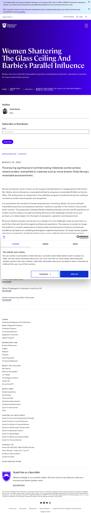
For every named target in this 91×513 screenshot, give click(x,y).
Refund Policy (33, 508)
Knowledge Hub (15, 89)
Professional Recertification (11, 404)
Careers (5, 381)
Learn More (21, 12)
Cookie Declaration (45, 508)
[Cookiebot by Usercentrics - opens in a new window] (78, 237)
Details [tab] (45, 244)
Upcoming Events (8, 358)
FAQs (4, 410)
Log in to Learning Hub (10, 407)
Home (4, 89)
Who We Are (6, 368)
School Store (6, 384)
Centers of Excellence (13, 415)
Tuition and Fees (7, 398)
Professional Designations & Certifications (16, 322)
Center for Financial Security (12, 440)
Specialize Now (19, 485)
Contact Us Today (8, 457)
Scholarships (6, 395)
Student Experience (9, 392)
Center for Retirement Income (12, 430)
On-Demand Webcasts (10, 361)
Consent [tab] (15, 244)
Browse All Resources (9, 345)
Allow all (74, 274)
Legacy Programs (8, 338)
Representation (9, 154)
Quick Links (7, 17)
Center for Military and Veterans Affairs (15, 437)
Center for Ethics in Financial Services (15, 421)
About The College (11, 365)
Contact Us (8, 444)
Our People (6, 375)
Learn (5, 319)
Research (5, 351)
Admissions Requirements (11, 401)
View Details (6, 282)
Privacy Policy (12, 508)
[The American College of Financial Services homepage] (9, 25)
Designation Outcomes (10, 334)
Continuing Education (9, 331)
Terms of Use (22, 508)
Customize (45, 274)
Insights (29, 89)
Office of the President (10, 371)
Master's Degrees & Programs (12, 325)
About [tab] (75, 244)
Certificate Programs (9, 328)
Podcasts (5, 355)
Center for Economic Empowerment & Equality (18, 418)
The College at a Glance (10, 378)
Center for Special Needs (10, 433)
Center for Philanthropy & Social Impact (16, 427)
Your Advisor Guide (11, 461)
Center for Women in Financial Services (15, 424)
